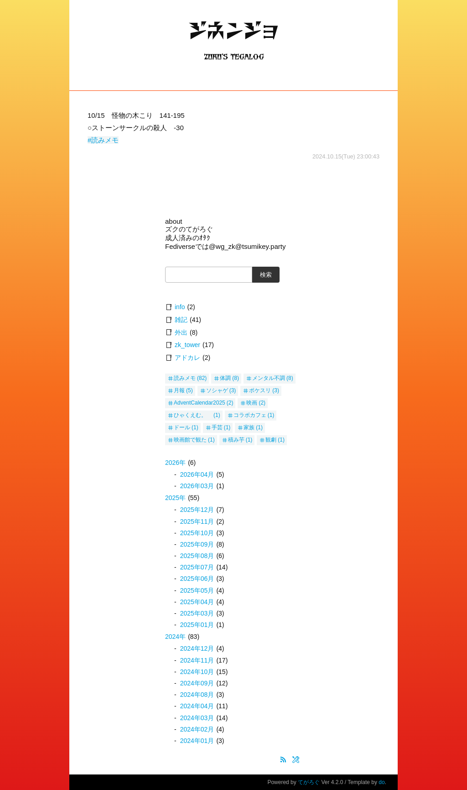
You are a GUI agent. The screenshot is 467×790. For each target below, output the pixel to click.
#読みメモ (103, 140)
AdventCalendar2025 (199, 403)
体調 (225, 378)
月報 (179, 390)
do (381, 782)
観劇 (270, 440)
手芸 (217, 427)
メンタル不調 (268, 378)
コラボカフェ (250, 415)
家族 (249, 427)
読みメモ (185, 378)
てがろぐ (309, 782)
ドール (182, 427)
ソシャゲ (217, 390)
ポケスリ (260, 390)
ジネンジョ (233, 38)
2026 (175, 462)
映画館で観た (190, 440)
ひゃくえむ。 (193, 415)
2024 (175, 636)
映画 (251, 403)
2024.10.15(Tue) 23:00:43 (345, 156)
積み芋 (236, 440)
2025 (175, 497)
